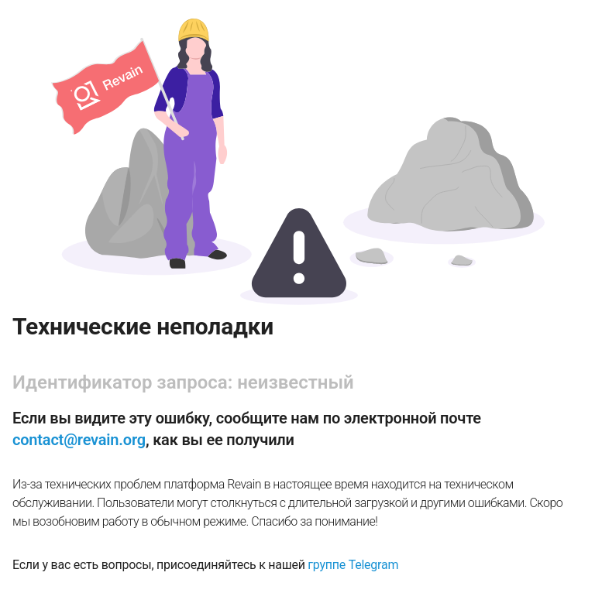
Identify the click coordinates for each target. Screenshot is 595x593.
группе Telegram (353, 564)
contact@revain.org (79, 439)
